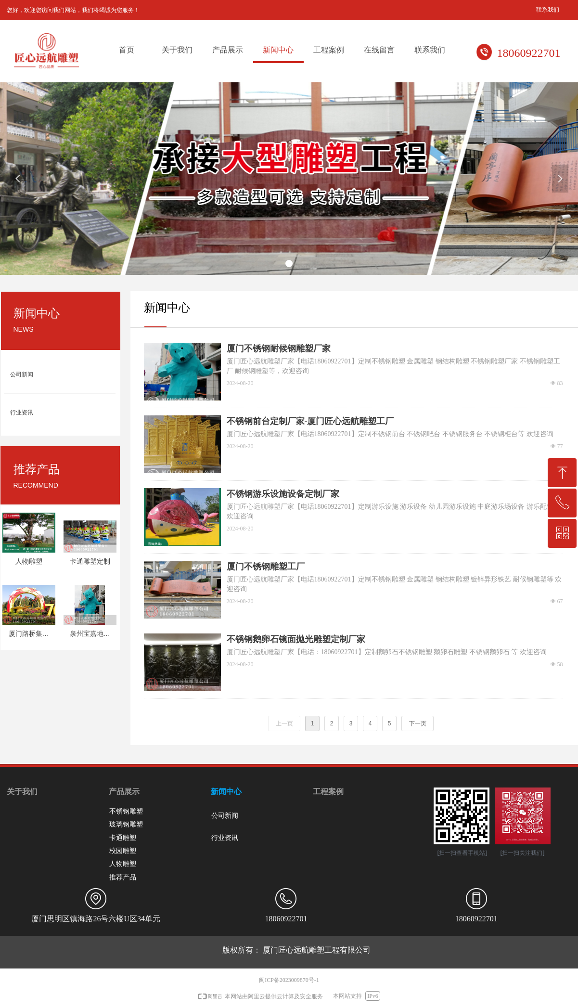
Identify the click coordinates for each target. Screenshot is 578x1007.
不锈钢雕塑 (126, 811)
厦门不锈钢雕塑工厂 (266, 566)
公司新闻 (21, 374)
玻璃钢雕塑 (126, 824)
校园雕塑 (122, 850)
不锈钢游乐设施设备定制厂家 (283, 494)
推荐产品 (122, 877)
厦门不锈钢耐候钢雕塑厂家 (279, 348)
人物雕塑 (122, 863)
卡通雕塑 (122, 837)
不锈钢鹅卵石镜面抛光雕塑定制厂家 (296, 639)
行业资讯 (21, 412)
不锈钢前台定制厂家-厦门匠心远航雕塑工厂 (310, 421)
